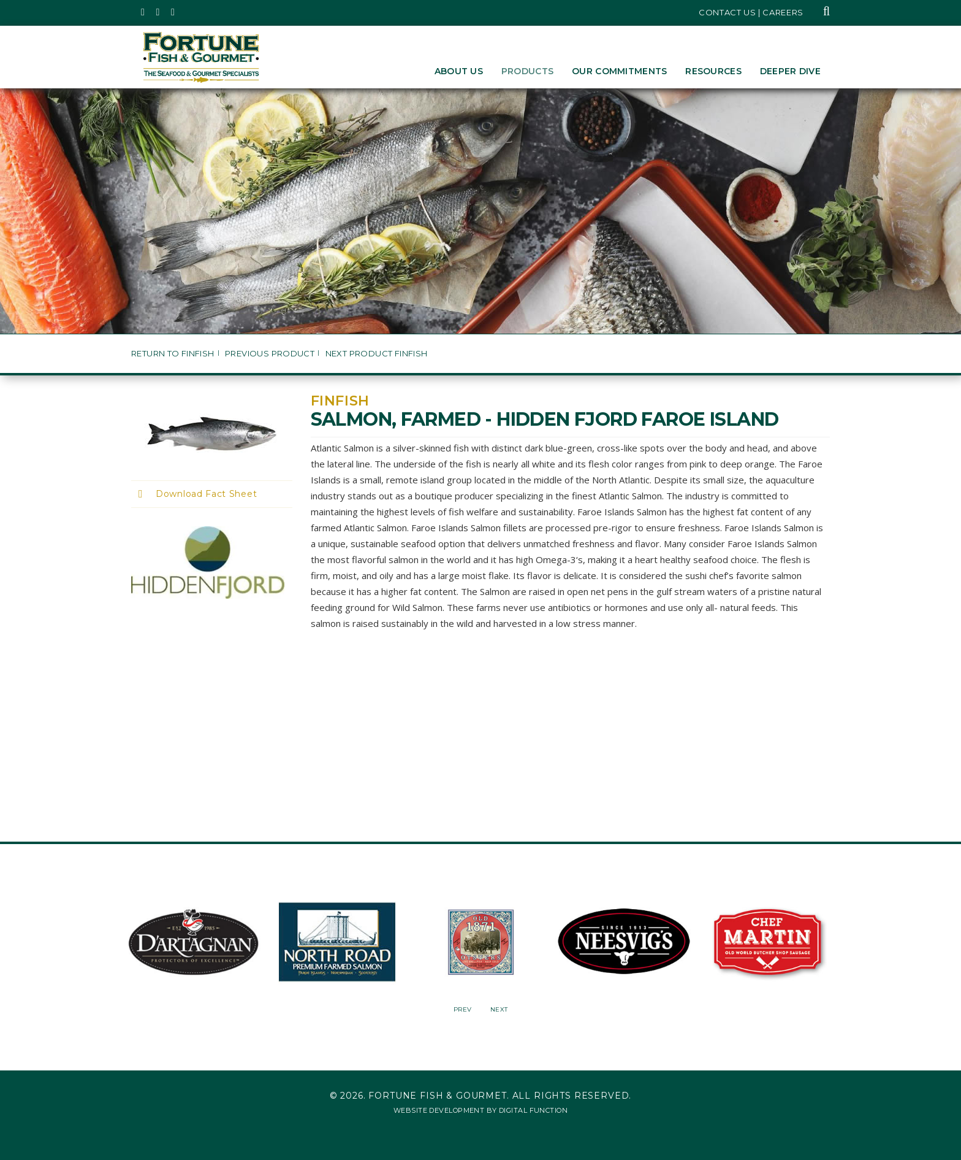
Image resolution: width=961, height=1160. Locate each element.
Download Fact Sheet (206, 493)
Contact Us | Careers (751, 12)
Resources (713, 71)
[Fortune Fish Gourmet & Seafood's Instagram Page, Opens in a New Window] (158, 12)
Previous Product (269, 354)
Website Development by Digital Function (480, 1110)
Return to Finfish (173, 354)
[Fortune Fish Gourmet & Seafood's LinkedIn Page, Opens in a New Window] (173, 12)
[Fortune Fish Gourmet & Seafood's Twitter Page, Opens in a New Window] (143, 12)
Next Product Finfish (376, 354)
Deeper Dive (790, 71)
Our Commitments (619, 71)
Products (527, 71)
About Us (459, 71)
